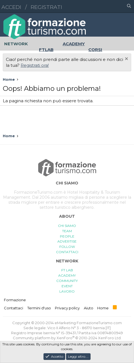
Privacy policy (67, 308)
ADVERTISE (67, 241)
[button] (104, 6)
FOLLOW (67, 247)
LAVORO (67, 291)
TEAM (67, 231)
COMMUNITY (67, 281)
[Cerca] (129, 6)
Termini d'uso (39, 308)
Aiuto (88, 308)
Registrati (46, 7)
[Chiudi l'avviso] (125, 59)
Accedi (11, 7)
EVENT (67, 286)
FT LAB (67, 270)
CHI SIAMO (67, 226)
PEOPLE (67, 236)
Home (103, 308)
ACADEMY (67, 275)
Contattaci (13, 308)
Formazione (15, 300)
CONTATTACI (67, 252)
